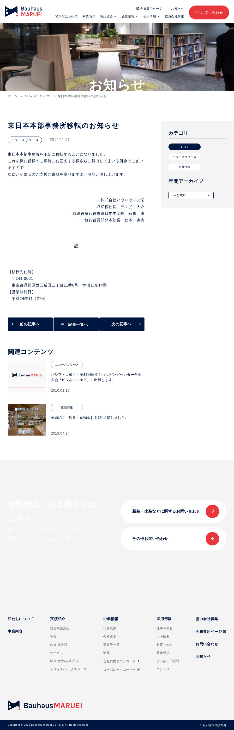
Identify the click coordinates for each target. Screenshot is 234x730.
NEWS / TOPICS (37, 96)
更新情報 (184, 167)
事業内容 (88, 16)
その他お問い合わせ (150, 539)
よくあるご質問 (167, 661)
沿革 (106, 653)
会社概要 (109, 636)
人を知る (162, 636)
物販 (53, 636)
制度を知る (164, 644)
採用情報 (149, 16)
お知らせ (177, 8)
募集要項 (162, 653)
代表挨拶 (109, 628)
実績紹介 (106, 16)
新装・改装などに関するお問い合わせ (166, 511)
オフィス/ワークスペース (68, 669)
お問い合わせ (212, 13)
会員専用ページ (151, 8)
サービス (56, 653)
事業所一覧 (111, 644)
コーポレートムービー (121, 669)
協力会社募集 (174, 16)
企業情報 (128, 16)
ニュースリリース (185, 157)
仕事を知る (164, 628)
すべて (184, 147)
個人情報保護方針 (214, 725)
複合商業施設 (60, 628)
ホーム (13, 96)
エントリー (164, 669)
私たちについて (66, 16)
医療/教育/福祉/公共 (64, 661)
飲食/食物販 (58, 644)
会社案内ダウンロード (121, 661)
